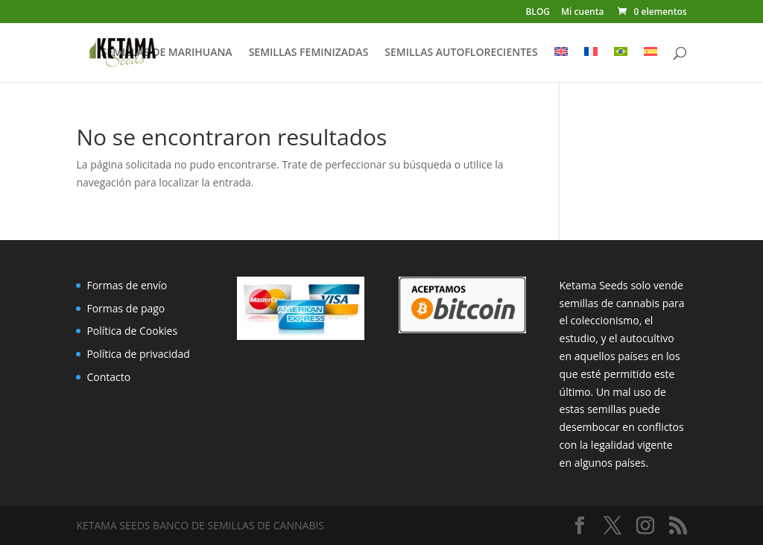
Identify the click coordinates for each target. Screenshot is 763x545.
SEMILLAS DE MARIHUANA (166, 53)
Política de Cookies (131, 331)
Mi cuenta (582, 12)
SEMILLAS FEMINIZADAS (309, 53)
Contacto (108, 377)
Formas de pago (125, 308)
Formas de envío (126, 285)
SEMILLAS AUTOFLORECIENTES (460, 53)
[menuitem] (561, 64)
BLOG (537, 12)
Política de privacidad (137, 354)
